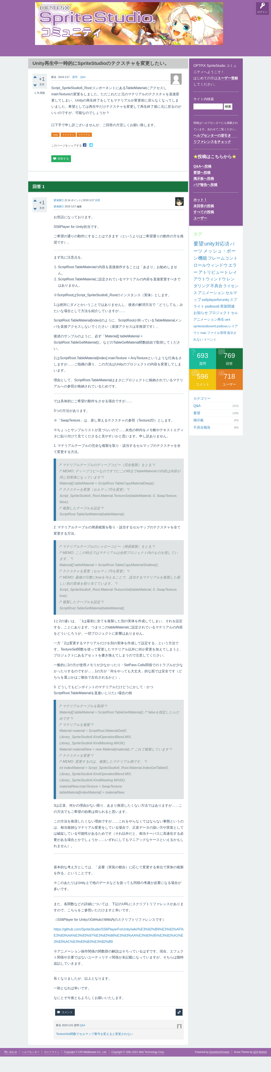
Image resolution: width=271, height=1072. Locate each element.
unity (55, 150)
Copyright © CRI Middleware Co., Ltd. (85, 1067)
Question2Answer (219, 1067)
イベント (210, 354)
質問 (74, 92)
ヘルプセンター (31, 1067)
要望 (53, 64)
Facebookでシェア (84, 160)
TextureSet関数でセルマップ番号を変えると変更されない (94, 1049)
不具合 (216, 301)
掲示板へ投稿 (203, 194)
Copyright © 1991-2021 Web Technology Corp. (138, 1067)
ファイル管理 (216, 348)
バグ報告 (80, 64)
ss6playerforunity (215, 315)
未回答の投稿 (203, 221)
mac (203, 348)
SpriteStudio (229, 64)
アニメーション (211, 308)
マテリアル (84, 150)
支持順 (93, 64)
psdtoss (222, 341)
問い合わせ (10, 1067)
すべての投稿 (203, 227)
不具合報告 (202, 443)
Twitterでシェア (91, 160)
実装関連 (227, 322)
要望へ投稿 (202, 188)
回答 (97, 215)
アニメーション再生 (208, 335)
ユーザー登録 (227, 93)
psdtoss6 (212, 322)
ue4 (227, 335)
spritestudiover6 (204, 341)
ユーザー (200, 233)
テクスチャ (68, 150)
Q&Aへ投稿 (202, 182)
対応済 (222, 259)
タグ (107, 63)
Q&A (39, 64)
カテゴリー (202, 414)
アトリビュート (213, 287)
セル (234, 328)
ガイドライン (51, 1067)
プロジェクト (219, 328)
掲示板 (66, 64)
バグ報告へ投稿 (205, 200)
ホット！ (200, 215)
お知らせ (200, 328)
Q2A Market (260, 1067)
